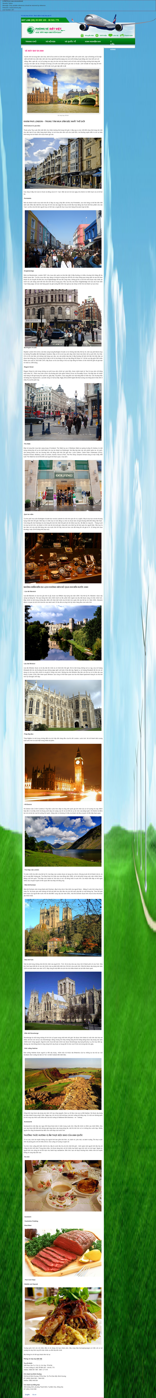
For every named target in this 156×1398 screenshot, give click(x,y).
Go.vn (34, 1394)
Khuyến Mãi (87, 35)
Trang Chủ (31, 41)
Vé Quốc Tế (70, 41)
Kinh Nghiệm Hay (93, 41)
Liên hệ (113, 35)
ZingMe (27, 1394)
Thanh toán (126, 35)
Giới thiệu (101, 35)
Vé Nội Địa (50, 41)
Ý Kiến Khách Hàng (112, 42)
